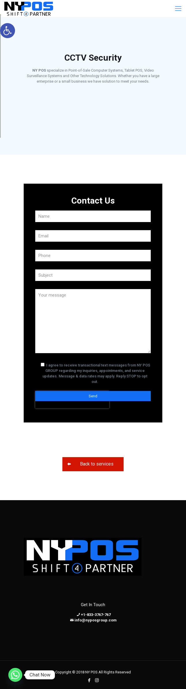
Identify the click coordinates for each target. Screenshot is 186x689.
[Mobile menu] (178, 9)
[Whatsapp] (15, 675)
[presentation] (72, 424)
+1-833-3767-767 (96, 614)
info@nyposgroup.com (96, 620)
